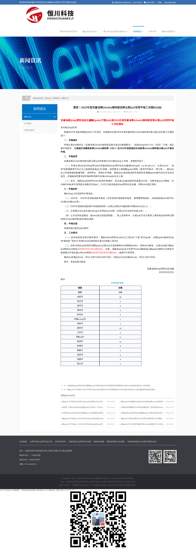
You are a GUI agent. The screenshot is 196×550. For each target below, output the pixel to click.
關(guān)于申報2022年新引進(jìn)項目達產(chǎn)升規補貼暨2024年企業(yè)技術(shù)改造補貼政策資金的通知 (103, 402)
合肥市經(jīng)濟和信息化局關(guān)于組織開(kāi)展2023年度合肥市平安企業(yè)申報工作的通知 (99, 413)
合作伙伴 (152, 31)
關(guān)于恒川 (90, 31)
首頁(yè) (48, 98)
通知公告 (65, 98)
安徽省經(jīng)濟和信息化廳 (79, 441)
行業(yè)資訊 (40, 130)
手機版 (159, 2)
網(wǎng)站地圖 (170, 2)
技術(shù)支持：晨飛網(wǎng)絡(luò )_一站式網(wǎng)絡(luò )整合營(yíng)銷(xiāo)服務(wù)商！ (98, 485)
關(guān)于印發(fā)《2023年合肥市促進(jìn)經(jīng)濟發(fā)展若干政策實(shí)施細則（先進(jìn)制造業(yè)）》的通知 (106, 424)
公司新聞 (40, 123)
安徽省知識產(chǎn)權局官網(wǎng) (142, 441)
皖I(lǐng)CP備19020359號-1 (122, 478)
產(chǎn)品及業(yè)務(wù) (115, 31)
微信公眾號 (151, 2)
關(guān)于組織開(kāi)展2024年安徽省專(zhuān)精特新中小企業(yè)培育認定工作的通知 (154, 402)
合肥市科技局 (60, 441)
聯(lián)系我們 (169, 31)
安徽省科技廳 (98, 441)
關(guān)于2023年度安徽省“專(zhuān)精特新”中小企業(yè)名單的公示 (147, 424)
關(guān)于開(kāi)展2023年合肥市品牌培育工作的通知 (141, 418)
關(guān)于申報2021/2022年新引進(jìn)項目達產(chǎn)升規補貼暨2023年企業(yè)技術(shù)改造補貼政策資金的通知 (111, 389)
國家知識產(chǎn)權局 (116, 441)
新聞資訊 (138, 31)
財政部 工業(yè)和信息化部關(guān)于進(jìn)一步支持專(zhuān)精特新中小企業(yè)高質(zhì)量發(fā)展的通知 (103, 407)
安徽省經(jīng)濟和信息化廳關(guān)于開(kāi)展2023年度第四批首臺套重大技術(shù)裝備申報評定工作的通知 (108, 386)
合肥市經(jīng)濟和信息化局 (41, 441)
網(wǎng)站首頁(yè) (68, 31)
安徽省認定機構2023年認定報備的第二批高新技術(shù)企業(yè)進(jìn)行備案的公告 (152, 407)
